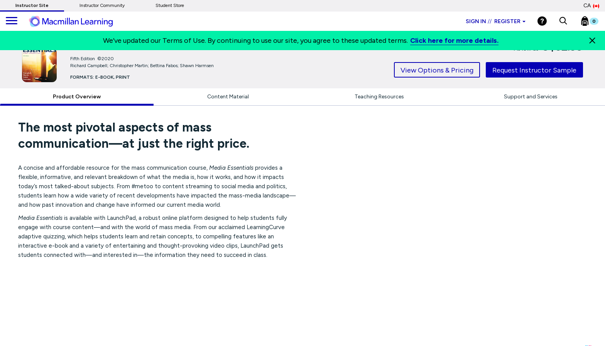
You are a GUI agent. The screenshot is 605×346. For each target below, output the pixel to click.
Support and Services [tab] (531, 96)
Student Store (169, 5)
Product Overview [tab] (77, 96)
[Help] (542, 21)
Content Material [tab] (228, 96)
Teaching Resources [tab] (379, 96)
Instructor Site (32, 5)
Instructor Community (102, 5)
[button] (563, 21)
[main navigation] (11, 21)
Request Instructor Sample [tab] (534, 70)
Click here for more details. (454, 40)
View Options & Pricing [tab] (437, 70)
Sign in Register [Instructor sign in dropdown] (496, 21)
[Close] (592, 40)
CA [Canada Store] (591, 5)
